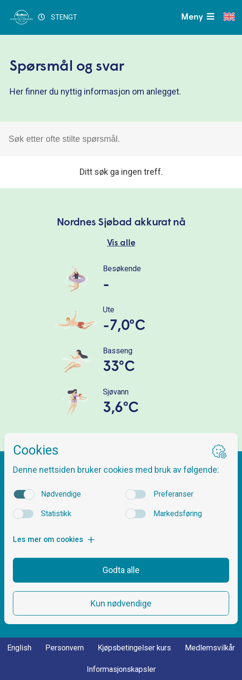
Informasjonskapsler (121, 669)
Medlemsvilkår (210, 647)
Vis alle (121, 243)
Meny (198, 17)
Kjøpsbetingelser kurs (134, 647)
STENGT (57, 17)
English (19, 647)
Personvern (64, 647)
